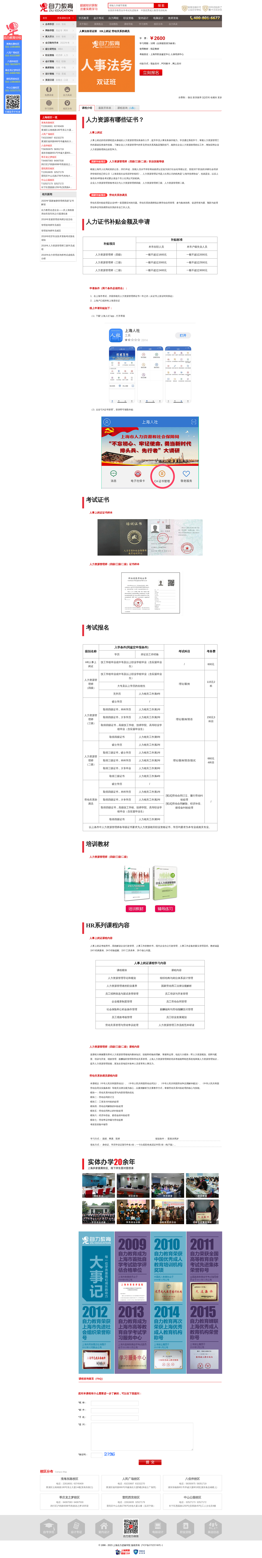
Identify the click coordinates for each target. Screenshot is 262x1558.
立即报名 (151, 72)
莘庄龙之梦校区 (49, 157)
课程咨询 (127, 107)
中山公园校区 (47, 180)
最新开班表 (104, 107)
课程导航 (128, 24)
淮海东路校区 (47, 122)
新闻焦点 (98, 24)
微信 (190, 97)
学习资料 (49, 105)
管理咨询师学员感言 (51, 225)
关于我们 (83, 24)
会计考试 (99, 18)
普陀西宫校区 (47, 168)
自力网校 (113, 18)
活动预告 (113, 24)
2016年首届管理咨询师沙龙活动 (56, 219)
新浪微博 (197, 97)
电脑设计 (158, 18)
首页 (45, 18)
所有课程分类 (65, 18)
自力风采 (67, 91)
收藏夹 (214, 97)
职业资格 (128, 18)
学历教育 (84, 18)
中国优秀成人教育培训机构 (154, 10)
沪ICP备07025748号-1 (152, 1545)
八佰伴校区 (46, 145)
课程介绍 (87, 107)
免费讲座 (49, 91)
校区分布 (67, 105)
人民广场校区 (47, 134)
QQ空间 (206, 97)
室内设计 (143, 18)
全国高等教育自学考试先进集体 (123, 10)
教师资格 (173, 18)
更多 (220, 97)
